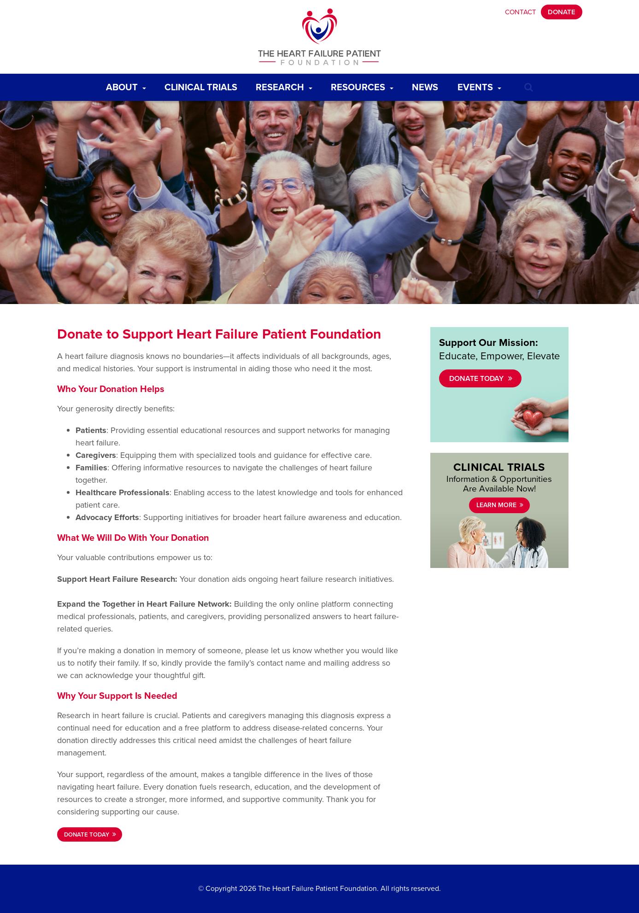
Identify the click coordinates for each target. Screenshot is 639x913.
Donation (119, 389)
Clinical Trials (203, 85)
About (128, 85)
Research (286, 85)
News (427, 85)
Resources (364, 85)
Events (482, 85)
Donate (561, 12)
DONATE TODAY (86, 834)
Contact (520, 12)
